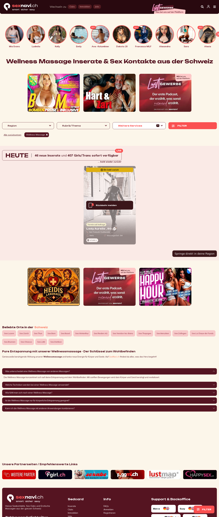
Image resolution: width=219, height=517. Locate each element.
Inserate (72, 506)
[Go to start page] (30, 498)
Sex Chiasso (26, 342)
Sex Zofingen (180, 333)
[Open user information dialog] (208, 6)
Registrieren (109, 512)
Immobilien (73, 512)
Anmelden (108, 509)
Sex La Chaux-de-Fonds (202, 333)
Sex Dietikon (56, 342)
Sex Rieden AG (100, 333)
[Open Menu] (214, 7)
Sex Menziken (163, 333)
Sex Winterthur (81, 333)
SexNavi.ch (114, 356)
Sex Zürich (24, 333)
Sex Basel (65, 333)
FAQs (106, 506)
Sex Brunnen (9, 342)
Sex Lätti (41, 342)
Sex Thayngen (144, 333)
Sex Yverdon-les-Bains (123, 333)
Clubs (70, 509)
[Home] (23, 7)
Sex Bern (52, 333)
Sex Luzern (9, 333)
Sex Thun (38, 333)
